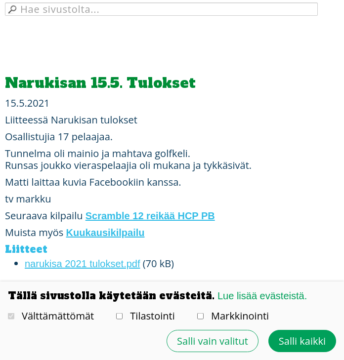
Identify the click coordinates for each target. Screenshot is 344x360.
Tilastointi (145, 316)
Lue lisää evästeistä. (262, 295)
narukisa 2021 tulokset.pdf (82, 263)
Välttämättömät (51, 316)
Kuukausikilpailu (105, 232)
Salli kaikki (302, 341)
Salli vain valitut (212, 341)
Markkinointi (233, 316)
